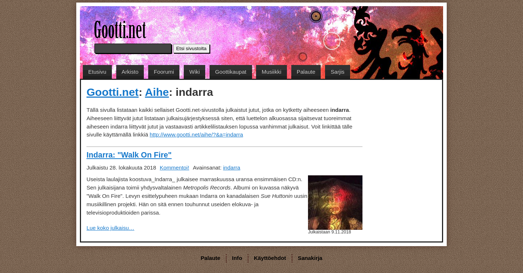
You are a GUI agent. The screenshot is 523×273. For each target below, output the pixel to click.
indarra (231, 167)
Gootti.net (112, 92)
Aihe (157, 92)
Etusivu (97, 72)
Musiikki (271, 72)
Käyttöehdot (270, 258)
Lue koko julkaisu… (110, 228)
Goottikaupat (230, 72)
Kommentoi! (174, 167)
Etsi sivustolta (191, 48)
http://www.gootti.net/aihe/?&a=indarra (196, 134)
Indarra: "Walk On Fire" (128, 155)
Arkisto (130, 72)
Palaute (306, 72)
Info (237, 258)
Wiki (194, 72)
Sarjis (337, 72)
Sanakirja (310, 258)
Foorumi (164, 72)
